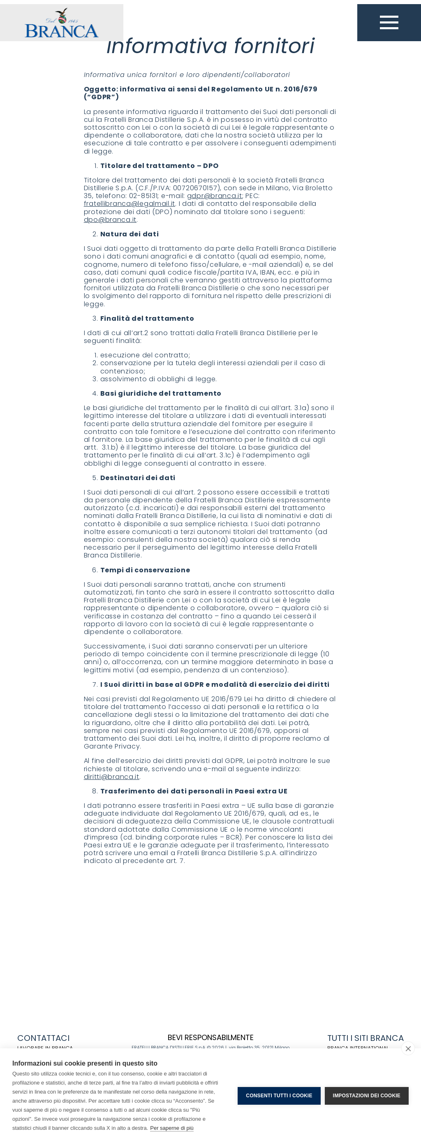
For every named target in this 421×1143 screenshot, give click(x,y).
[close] (408, 1048)
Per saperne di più (172, 1128)
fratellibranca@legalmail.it (129, 203)
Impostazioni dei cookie (366, 1096)
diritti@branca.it (111, 776)
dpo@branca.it (110, 219)
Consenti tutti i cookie (279, 1096)
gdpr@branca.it (214, 196)
